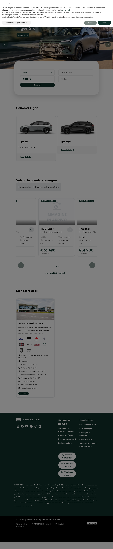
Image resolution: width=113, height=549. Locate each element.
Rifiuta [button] (90, 22)
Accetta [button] (104, 22)
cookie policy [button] (67, 10)
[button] (110, 4)
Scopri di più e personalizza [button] (16, 22)
